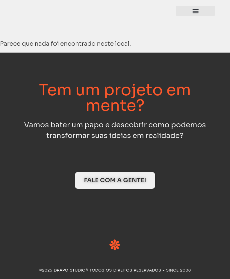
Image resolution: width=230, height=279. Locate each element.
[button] (195, 11)
